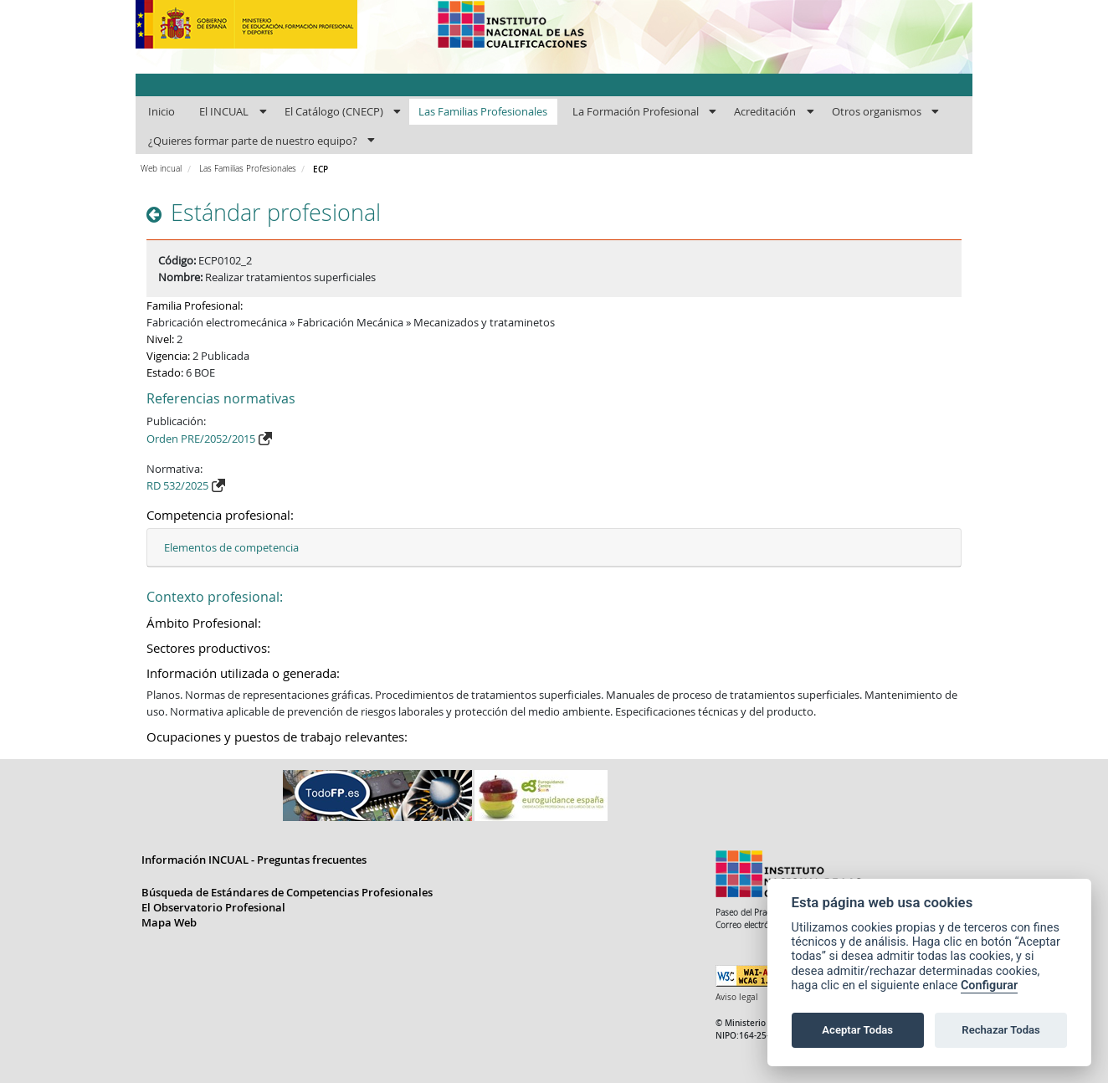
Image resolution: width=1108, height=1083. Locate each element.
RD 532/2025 (177, 485)
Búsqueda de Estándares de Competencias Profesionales (287, 892)
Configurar (989, 985)
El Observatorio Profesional (213, 907)
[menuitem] (161, 112)
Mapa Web (169, 922)
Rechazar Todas (1001, 1030)
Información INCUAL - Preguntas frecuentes (254, 859)
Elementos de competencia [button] (231, 547)
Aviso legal (737, 997)
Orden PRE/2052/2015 (200, 438)
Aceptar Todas (857, 1030)
